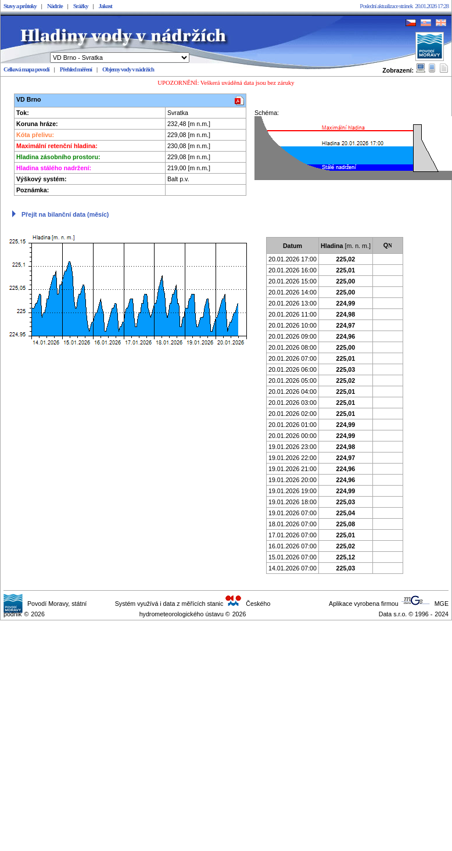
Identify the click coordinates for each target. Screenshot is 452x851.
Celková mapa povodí (26, 69)
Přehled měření (76, 69)
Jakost (105, 6)
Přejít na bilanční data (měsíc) (65, 214)
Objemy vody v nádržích (128, 69)
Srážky (80, 6)
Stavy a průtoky (20, 6)
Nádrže (55, 6)
